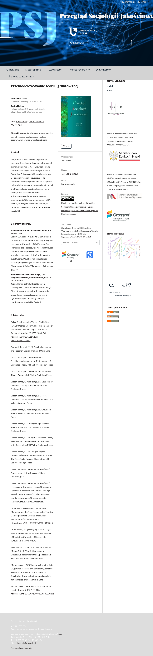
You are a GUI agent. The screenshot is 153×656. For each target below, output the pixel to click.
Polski (109, 90)
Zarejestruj (128, 2)
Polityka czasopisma (21, 76)
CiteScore (126, 285)
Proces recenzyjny (80, 69)
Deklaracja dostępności (21, 648)
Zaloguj (142, 2)
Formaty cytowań (70, 242)
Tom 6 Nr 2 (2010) (69, 174)
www (60, 634)
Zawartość (55, 69)
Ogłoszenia (13, 69)
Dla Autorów (103, 69)
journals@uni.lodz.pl (26, 643)
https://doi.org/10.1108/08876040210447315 (32, 523)
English (110, 86)
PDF (67, 146)
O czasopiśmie (33, 69)
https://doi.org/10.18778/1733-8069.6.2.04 (76, 237)
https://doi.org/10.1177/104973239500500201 (32, 593)
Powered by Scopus (123, 296)
